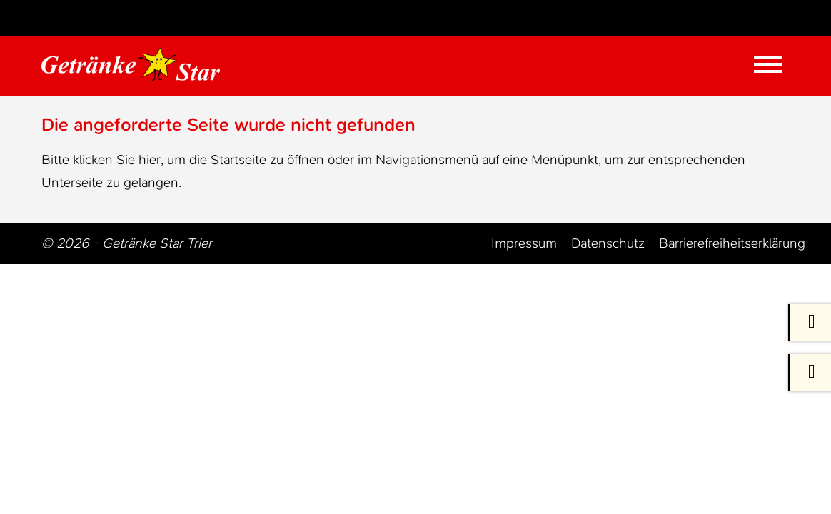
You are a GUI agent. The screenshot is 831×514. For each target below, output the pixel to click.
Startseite (238, 159)
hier (149, 159)
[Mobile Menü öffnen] (768, 64)
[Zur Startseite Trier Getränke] (139, 64)
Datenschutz (608, 243)
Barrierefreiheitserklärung (732, 243)
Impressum (524, 243)
